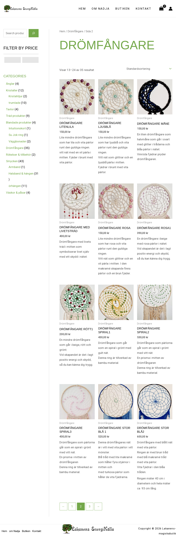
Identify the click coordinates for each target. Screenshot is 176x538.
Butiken (122, 8)
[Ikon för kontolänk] (171, 9)
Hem (82, 8)
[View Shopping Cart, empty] (161, 8)
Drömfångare (75, 31)
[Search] (34, 33)
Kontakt (143, 8)
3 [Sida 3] (89, 506)
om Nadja (101, 8)
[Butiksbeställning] (148, 69)
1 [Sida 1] (72, 506)
